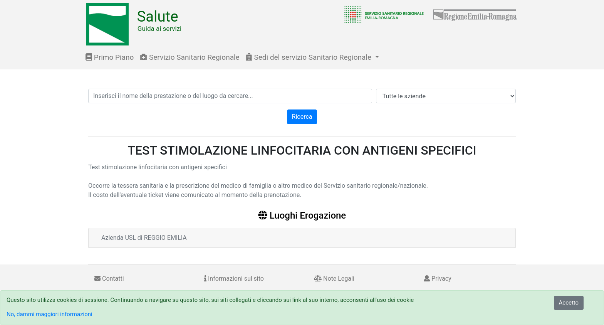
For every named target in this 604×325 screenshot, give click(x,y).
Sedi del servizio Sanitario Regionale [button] (309, 57)
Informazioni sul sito (234, 278)
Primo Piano (110, 57)
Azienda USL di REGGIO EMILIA (144, 237)
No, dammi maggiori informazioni (49, 314)
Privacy (437, 278)
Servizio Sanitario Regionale (189, 57)
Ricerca (302, 116)
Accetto (569, 302)
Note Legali (334, 278)
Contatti (109, 278)
